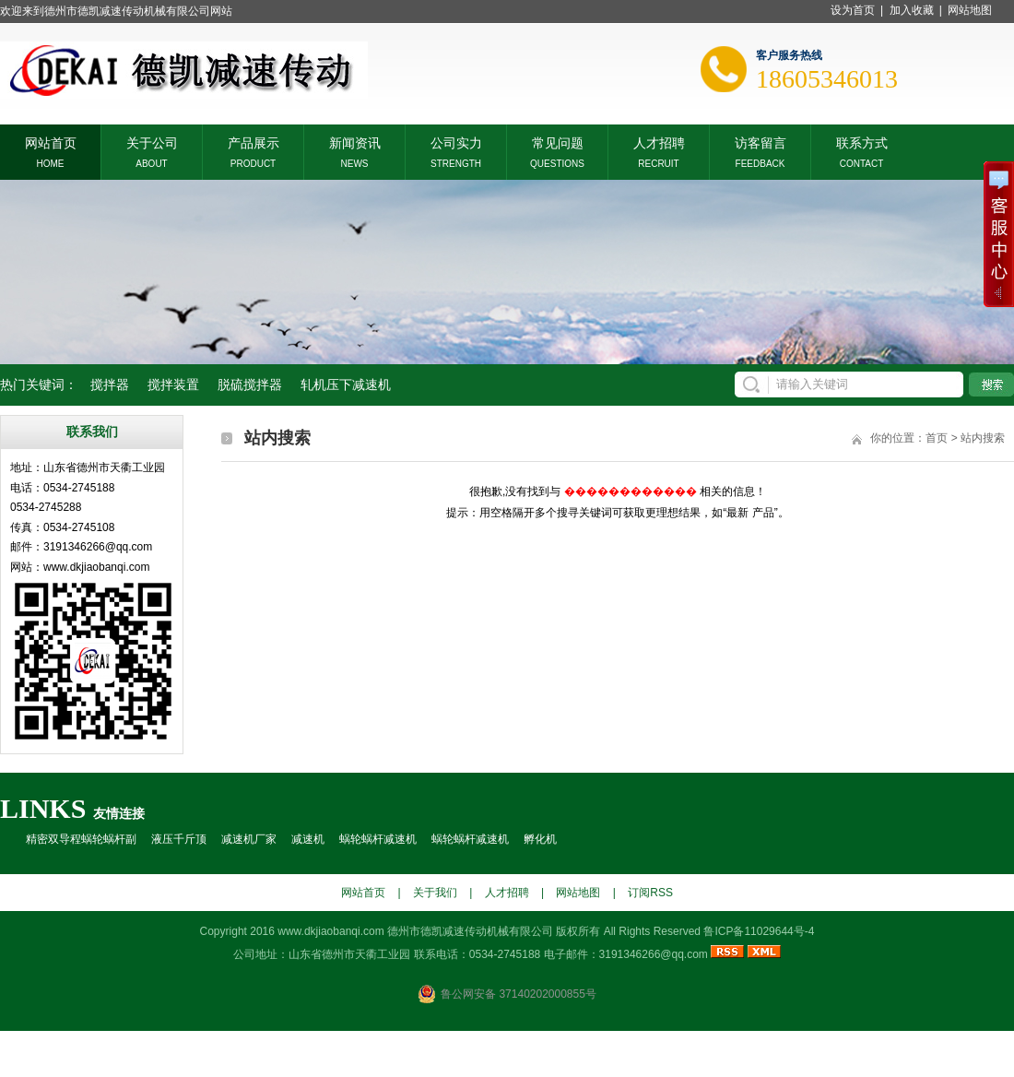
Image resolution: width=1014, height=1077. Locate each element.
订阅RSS (650, 892)
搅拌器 (109, 384)
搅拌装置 (173, 384)
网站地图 (970, 10)
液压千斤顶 (178, 839)
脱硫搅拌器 (250, 384)
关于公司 (152, 142)
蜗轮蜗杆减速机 (378, 839)
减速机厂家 (249, 839)
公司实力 (456, 142)
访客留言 (760, 142)
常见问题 (558, 142)
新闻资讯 (355, 142)
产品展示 (253, 142)
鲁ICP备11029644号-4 (758, 931)
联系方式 (862, 142)
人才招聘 (659, 142)
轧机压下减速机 (346, 384)
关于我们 (435, 892)
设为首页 (853, 10)
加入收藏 (912, 10)
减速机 (307, 839)
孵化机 (540, 839)
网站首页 (51, 142)
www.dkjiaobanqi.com (330, 931)
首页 (937, 438)
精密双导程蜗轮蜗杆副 (81, 839)
